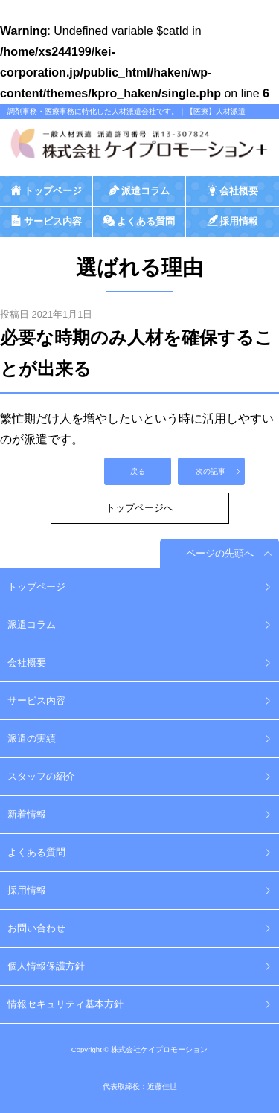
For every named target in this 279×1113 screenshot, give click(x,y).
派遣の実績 (31, 738)
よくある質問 (36, 852)
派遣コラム (31, 624)
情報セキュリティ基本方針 (65, 1004)
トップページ (36, 586)
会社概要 (26, 662)
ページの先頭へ (220, 553)
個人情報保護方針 (46, 966)
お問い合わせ (36, 928)
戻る (137, 471)
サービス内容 (36, 700)
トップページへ (139, 507)
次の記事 (210, 471)
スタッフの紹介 (41, 776)
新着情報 (26, 814)
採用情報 (26, 890)
